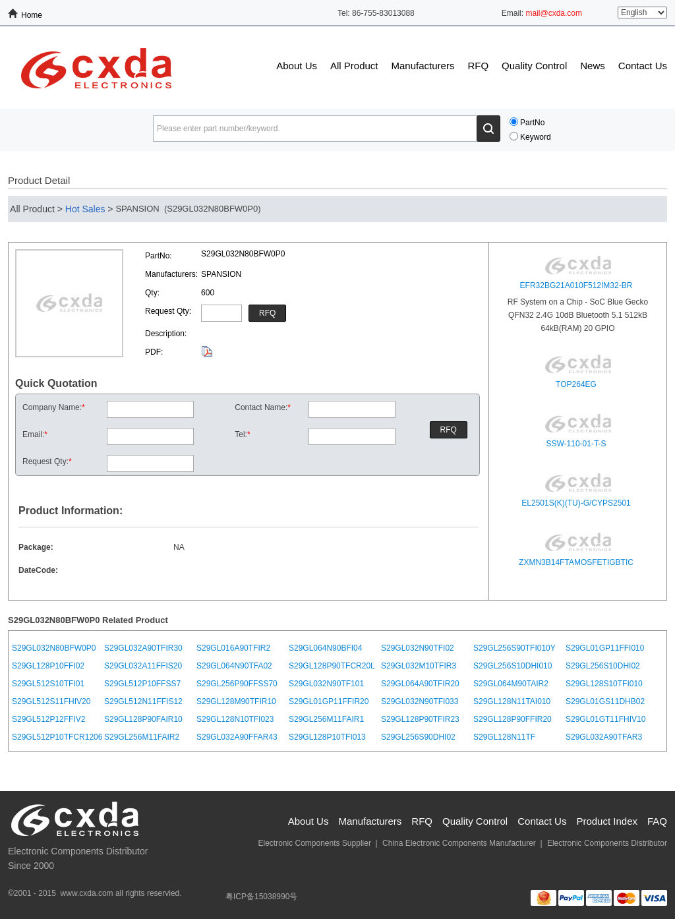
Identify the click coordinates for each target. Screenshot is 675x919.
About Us (296, 65)
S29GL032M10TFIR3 (418, 665)
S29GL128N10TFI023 (235, 719)
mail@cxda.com (553, 13)
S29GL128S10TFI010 (604, 683)
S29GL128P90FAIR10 (143, 719)
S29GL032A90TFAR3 (604, 737)
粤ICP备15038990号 (261, 896)
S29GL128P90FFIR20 (512, 719)
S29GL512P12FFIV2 (48, 719)
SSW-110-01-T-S (576, 443)
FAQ (657, 821)
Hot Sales (85, 209)
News (592, 65)
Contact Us (642, 65)
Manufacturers (423, 65)
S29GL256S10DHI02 (603, 665)
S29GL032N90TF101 (326, 683)
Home (31, 15)
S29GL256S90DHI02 (418, 737)
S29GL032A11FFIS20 (143, 665)
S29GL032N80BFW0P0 (54, 648)
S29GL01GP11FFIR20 (328, 701)
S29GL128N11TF (504, 737)
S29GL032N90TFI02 (417, 648)
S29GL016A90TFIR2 (233, 648)
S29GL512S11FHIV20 (51, 701)
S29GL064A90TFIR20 (420, 683)
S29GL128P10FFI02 (48, 665)
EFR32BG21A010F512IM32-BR (576, 285)
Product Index (606, 821)
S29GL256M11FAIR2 (141, 737)
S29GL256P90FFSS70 (237, 683)
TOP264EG (576, 384)
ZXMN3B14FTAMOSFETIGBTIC (576, 562)
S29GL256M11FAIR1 (326, 719)
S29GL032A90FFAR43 (237, 737)
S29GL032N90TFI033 (419, 701)
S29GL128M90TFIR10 (236, 701)
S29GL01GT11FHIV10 (605, 719)
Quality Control (534, 65)
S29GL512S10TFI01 (48, 683)
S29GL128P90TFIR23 (420, 719)
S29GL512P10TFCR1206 (57, 737)
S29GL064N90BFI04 (325, 648)
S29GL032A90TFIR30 (143, 648)
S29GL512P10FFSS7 (142, 683)
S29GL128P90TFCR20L (332, 665)
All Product (354, 65)
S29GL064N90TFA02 (234, 665)
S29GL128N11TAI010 (511, 701)
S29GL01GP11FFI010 (605, 648)
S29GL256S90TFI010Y (514, 648)
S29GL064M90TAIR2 (510, 683)
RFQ (477, 65)
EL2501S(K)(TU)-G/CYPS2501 (575, 503)
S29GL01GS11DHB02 (605, 701)
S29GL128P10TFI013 (327, 737)
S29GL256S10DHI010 (512, 665)
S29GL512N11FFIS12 (143, 701)
